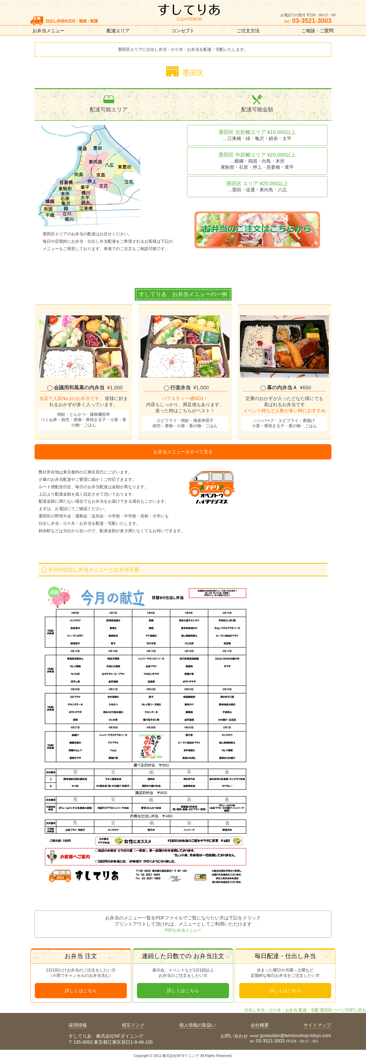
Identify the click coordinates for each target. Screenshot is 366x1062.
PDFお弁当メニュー (183, 930)
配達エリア (118, 30)
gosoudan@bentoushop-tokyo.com (295, 1035)
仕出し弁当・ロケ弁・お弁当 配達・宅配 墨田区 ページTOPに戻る (305, 1010)
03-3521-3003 (270, 1040)
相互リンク (133, 1025)
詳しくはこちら (81, 990)
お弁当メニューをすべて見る (183, 451)
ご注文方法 (248, 30)
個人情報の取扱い (197, 1025)
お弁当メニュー (49, 30)
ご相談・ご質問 (317, 30)
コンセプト (183, 30)
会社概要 (260, 1025)
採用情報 (78, 1025)
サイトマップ (317, 1025)
